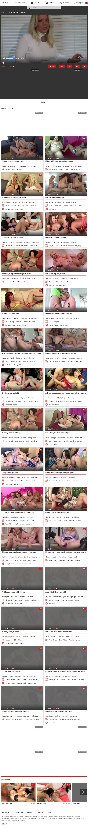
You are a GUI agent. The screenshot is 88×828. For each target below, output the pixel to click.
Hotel (50, 206)
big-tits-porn (74, 278)
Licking (51, 401)
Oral (50, 520)
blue (4, 477)
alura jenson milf (8, 597)
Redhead (18, 322)
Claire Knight (53, 444)
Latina (33, 520)
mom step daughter (24, 166)
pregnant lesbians (76, 166)
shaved (59, 517)
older (47, 438)
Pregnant (61, 169)
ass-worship (57, 597)
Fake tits (13, 206)
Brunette (71, 245)
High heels (70, 560)
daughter (35, 716)
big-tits (81, 597)
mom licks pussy (8, 716)
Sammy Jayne (32, 683)
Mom (13, 169)
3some (5, 242)
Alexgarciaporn (53, 325)
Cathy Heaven (10, 564)
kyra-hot (48, 278)
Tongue (51, 245)
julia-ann (66, 597)
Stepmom (19, 169)
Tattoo (80, 206)
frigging (48, 242)
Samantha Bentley (11, 405)
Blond (7, 206)
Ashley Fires (9, 643)
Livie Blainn (9, 484)
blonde (48, 517)
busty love (6, 278)
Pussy (12, 322)
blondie (31, 398)
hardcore (19, 358)
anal (25, 358)
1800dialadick (7, 202)
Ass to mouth (53, 481)
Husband (17, 245)
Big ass (77, 600)
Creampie (77, 719)
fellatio (58, 716)
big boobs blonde (21, 597)
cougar (25, 202)
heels (70, 557)
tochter (24, 438)
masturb (48, 166)
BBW (11, 481)
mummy (64, 477)
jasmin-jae (27, 557)
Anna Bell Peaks (10, 325)
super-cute (15, 278)
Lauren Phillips (21, 325)
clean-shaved (7, 398)
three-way (16, 398)
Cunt (56, 245)
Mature (8, 169)
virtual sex (69, 636)
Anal (19, 361)
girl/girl (24, 398)
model (74, 202)
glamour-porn (60, 318)
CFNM (14, 640)
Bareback (32, 680)
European (52, 282)
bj (53, 517)
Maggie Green (64, 325)
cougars (22, 517)
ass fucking (49, 676)
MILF (19, 206)
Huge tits (64, 600)
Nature (8, 680)
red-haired (24, 318)
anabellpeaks (7, 318)
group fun (6, 358)
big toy (55, 557)
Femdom (8, 640)
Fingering (78, 245)
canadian (67, 202)
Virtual (65, 640)
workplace (63, 557)
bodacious (17, 202)
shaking (48, 477)
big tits (25, 676)
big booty (32, 358)
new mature (50, 358)
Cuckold (32, 245)
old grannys (32, 438)
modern (34, 166)
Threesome (33, 206)
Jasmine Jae (19, 564)
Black (50, 441)
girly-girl (73, 597)
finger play (67, 676)
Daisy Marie (17, 524)
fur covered (57, 166)
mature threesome (61, 358)
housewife (36, 242)
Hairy (67, 169)
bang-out (58, 202)
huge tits (33, 676)
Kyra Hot (51, 285)
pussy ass (27, 716)
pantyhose (6, 517)
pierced (16, 318)
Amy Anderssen (27, 524)
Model (56, 206)
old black (70, 438)
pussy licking (65, 242)
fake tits (61, 636)
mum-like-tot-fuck (16, 557)
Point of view (53, 640)
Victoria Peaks (18, 484)
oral (52, 398)
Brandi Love (18, 643)
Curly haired (9, 441)
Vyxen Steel (52, 209)
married (12, 242)
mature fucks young (9, 166)
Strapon (17, 481)
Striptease (62, 481)
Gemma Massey (10, 683)
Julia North (9, 365)
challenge (56, 477)
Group (73, 169)
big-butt (48, 597)
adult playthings (61, 398)
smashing (27, 242)
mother (32, 202)
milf (12, 358)
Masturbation (53, 169)
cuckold (19, 242)
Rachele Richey (60, 285)
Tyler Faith (9, 524)
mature (17, 438)
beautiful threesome (76, 358)
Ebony (61, 441)
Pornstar (26, 600)
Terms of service (18, 812)
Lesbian (25, 322)
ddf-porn (77, 318)
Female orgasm (71, 680)
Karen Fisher (19, 209)
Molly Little (52, 723)
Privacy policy (39, 812)
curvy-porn (65, 278)
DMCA (29, 812)
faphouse (34, 477)
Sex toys (79, 441)
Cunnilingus (78, 361)
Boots (50, 560)
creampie (65, 716)
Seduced (8, 282)
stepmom (19, 716)
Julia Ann (52, 603)
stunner (32, 636)
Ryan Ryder (28, 564)
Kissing (28, 481)
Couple (66, 206)
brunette (74, 242)
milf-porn (56, 278)
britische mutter (7, 438)
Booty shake (75, 481)
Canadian (73, 206)
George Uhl (17, 365)
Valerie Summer (54, 405)
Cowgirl (65, 520)
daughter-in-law (25, 278)
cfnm (18, 636)
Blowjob (32, 361)
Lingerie (51, 719)
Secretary (62, 560)
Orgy (54, 520)
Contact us (6, 812)
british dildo (79, 438)
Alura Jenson (10, 209)
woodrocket (50, 202)
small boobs (75, 517)
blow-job (56, 242)
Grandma (34, 441)
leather (48, 557)
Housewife (24, 245)
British (25, 401)
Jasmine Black (21, 683)
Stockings (22, 520)
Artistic (63, 282)
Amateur (25, 361)
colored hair (11, 477)
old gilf (54, 438)
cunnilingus (49, 716)
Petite (63, 680)
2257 (49, 812)
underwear (74, 716)
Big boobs (79, 169)
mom (34, 278)
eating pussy (33, 318)
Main (2, 12)
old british (62, 438)
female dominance (8, 636)
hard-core (15, 517)
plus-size (66, 166)
